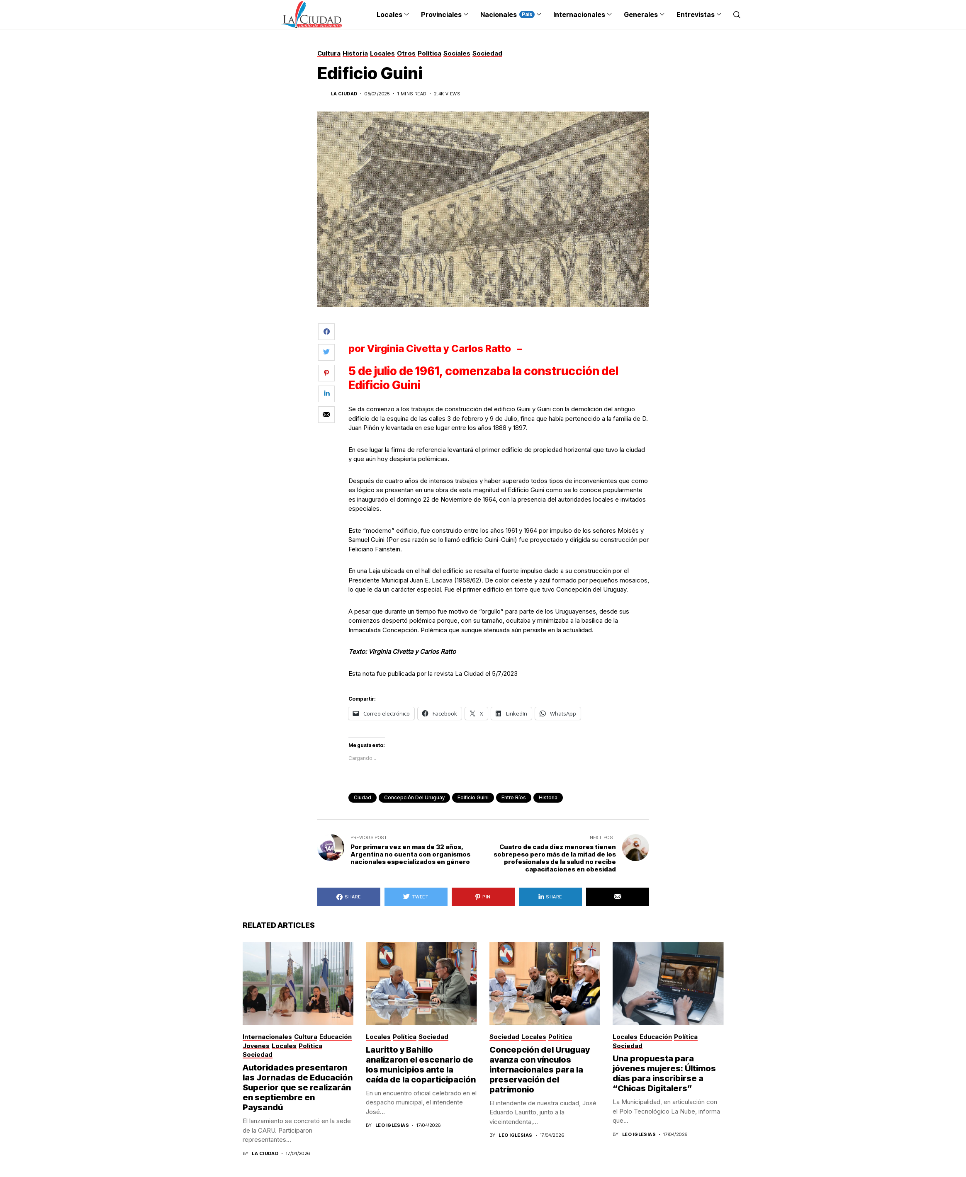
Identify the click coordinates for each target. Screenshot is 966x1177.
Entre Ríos (513, 797)
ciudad (362, 797)
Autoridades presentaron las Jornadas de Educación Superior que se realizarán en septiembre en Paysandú (298, 1087)
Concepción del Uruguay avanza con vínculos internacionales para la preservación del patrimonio (539, 1069)
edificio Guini (473, 797)
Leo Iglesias (392, 1125)
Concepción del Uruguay (414, 797)
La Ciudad (344, 94)
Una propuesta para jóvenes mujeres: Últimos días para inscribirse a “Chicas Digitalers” (664, 1073)
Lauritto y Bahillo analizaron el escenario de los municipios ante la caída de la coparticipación (421, 1065)
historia (548, 797)
